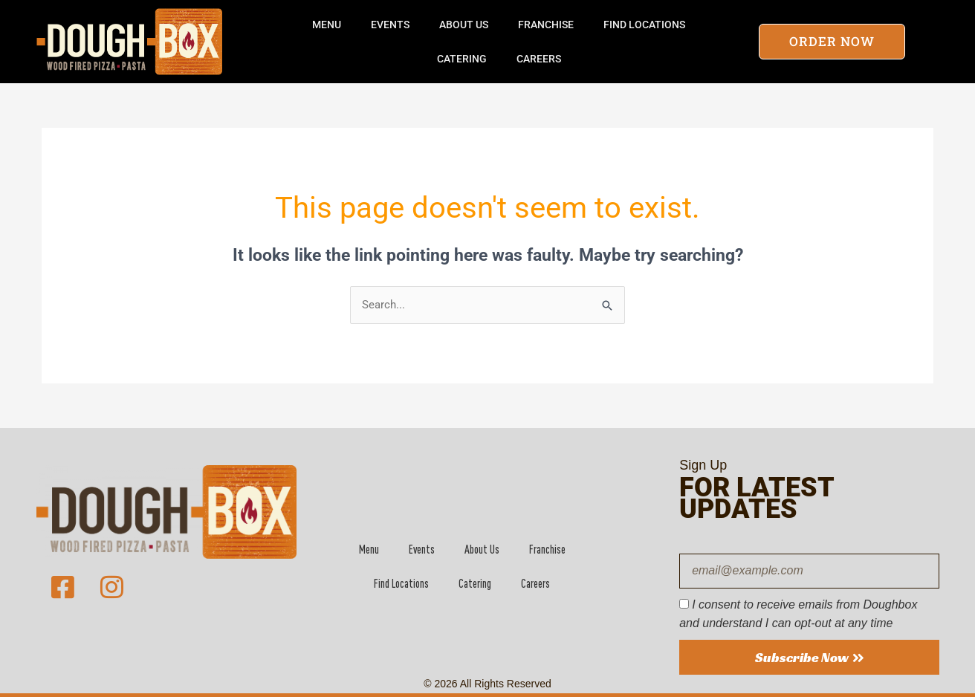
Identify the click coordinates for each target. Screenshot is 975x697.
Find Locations (644, 24)
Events (390, 24)
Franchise (546, 24)
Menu (326, 24)
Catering (462, 59)
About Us (463, 24)
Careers (538, 59)
